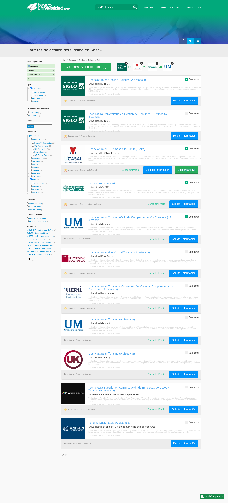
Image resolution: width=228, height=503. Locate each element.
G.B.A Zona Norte (41, 146)
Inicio (64, 60)
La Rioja (35, 189)
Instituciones (190, 7)
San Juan (36, 161)
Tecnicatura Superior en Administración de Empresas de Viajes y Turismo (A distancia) (128, 389)
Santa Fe (35, 170)
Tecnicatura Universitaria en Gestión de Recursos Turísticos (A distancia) (127, 115)
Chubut (35, 167)
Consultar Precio (130, 170)
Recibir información (184, 100)
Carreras (144, 7)
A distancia (33, 113)
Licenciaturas (39, 92)
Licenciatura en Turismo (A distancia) (111, 319)
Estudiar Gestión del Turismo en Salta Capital (106, 163)
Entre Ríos (36, 174)
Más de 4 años (35, 210)
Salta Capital (39, 183)
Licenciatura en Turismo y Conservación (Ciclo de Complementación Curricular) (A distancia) (131, 288)
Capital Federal (38, 158)
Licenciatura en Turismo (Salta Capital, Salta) (116, 149)
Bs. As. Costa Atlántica (43, 143)
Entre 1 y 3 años (35, 207)
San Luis (35, 177)
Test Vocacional (176, 7)
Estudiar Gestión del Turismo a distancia (104, 94)
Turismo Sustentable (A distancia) (109, 422)
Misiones (35, 186)
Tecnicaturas (39, 95)
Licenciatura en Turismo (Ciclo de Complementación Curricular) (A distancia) (129, 219)
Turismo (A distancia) (101, 183)
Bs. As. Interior (40, 152)
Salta (34, 180)
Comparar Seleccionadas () (86, 67)
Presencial (33, 116)
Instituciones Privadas (39, 219)
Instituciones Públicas (38, 222)
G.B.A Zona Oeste (41, 155)
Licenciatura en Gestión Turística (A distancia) (117, 79)
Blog (199, 7)
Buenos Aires (37, 139)
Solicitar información (157, 169)
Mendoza (35, 164)
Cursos (153, 7)
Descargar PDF (187, 169)
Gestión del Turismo (86, 60)
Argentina (31, 136)
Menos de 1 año (35, 204)
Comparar (192, 79)
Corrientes (36, 192)
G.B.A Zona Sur (40, 149)
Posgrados (163, 7)
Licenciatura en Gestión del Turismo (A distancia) (119, 252)
